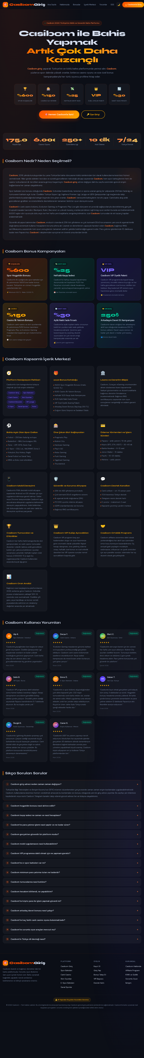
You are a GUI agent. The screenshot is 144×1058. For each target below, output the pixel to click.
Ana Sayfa (51, 4)
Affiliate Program (133, 970)
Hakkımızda (64, 4)
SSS (112, 4)
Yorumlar (103, 4)
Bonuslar (76, 4)
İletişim (128, 983)
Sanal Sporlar (66, 987)
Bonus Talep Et (100, 975)
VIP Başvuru (98, 979)
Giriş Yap (97, 970)
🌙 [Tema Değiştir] (118, 5)
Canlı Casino (66, 975)
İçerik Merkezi (90, 4)
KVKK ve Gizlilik (132, 975)
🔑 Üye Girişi (93, 114)
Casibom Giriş (67, 966)
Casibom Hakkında (133, 966)
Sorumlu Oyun (132, 979)
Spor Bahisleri (66, 970)
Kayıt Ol (97, 966)
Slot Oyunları (66, 979)
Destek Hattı (99, 983)
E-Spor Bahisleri (67, 983)
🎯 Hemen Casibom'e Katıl (59, 114)
